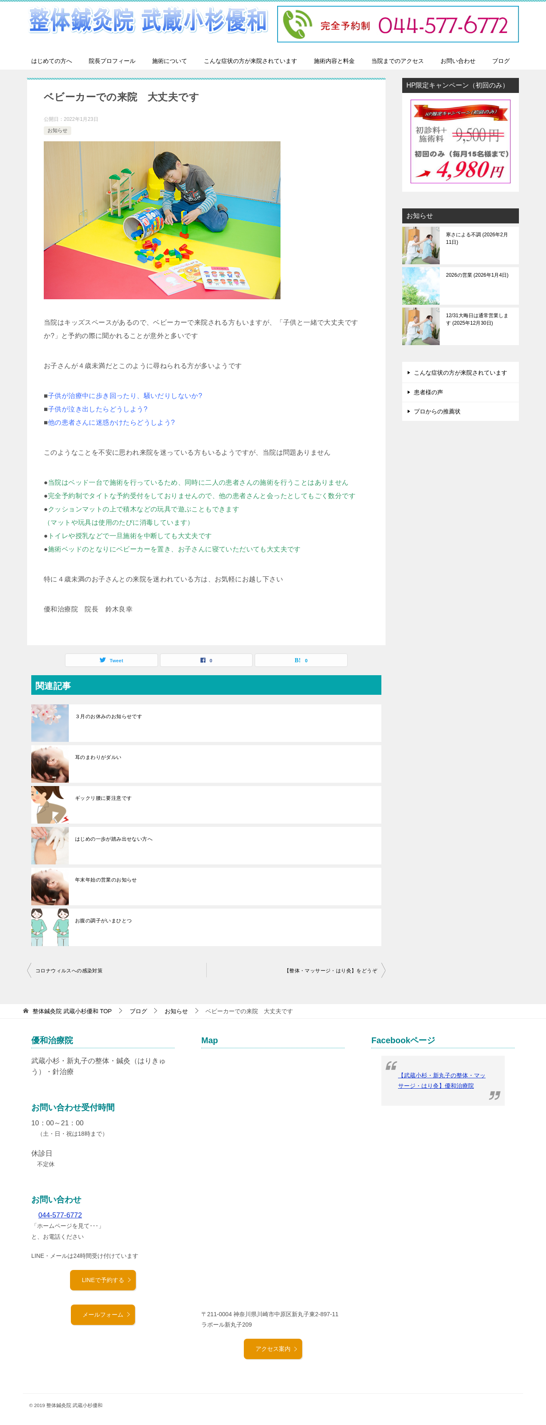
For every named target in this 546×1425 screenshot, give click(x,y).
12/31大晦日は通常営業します (477, 319)
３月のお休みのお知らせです (108, 716)
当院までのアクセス (397, 61)
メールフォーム (107, 1314)
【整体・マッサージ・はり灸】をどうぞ (330, 971)
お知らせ (58, 130)
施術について (169, 61)
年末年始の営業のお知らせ (106, 880)
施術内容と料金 (334, 61)
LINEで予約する (106, 1280)
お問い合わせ (458, 61)
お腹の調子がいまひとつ (103, 921)
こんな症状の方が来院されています (250, 61)
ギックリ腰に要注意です (103, 798)
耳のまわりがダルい (98, 757)
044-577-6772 (60, 1215)
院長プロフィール (112, 61)
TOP (72, 1011)
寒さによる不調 (477, 238)
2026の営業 (477, 275)
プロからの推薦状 (437, 411)
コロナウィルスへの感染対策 (69, 971)
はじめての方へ (51, 61)
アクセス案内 (276, 1348)
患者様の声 (428, 392)
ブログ (501, 61)
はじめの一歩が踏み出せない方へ (114, 839)
